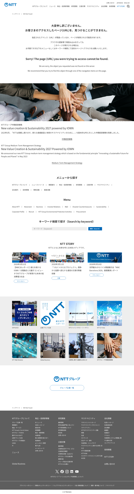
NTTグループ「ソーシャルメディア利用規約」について (67, 477)
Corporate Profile (18, 212)
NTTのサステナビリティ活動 (89, 430)
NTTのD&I (84, 453)
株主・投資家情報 (63, 7)
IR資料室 (37, 435)
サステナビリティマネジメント (90, 425)
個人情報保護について (82, 485)
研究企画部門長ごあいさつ (66, 425)
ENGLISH (127, 3)
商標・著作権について (97, 485)
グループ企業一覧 (67, 387)
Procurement (81, 212)
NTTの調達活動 (85, 451)
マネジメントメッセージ (88, 422)
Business (39, 207)
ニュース (52, 7)
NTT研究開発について (64, 428)
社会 (82, 435)
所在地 (60, 433)
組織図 (106, 430)
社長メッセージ (39, 425)
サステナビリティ (93, 7)
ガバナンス (84, 438)
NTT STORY (121, 7)
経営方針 (37, 428)
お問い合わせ (110, 3)
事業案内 (52, 185)
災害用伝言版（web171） (66, 454)
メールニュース (39, 448)
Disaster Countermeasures (82, 207)
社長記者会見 (108, 425)
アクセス (107, 435)
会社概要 (107, 428)
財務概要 (37, 430)
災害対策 (82, 7)
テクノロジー (21, 281)
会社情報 (104, 7)
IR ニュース (38, 422)
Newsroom (28, 207)
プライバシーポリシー (26, 485)
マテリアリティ (86, 428)
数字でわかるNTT (17, 435)
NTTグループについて (40, 7)
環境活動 (36, 190)
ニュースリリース (38, 185)
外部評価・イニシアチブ (88, 443)
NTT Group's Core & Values (20, 430)
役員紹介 (107, 433)
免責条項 (37, 440)
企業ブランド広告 (17, 438)
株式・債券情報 (39, 433)
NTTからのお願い (63, 464)
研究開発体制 (62, 430)
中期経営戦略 (67, 139)
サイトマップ (110, 485)
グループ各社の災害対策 (65, 462)
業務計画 (60, 459)
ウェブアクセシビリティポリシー (63, 485)
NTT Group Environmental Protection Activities (55, 212)
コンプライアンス (109, 443)
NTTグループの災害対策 (65, 456)
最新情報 (60, 422)
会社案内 (15, 190)
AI (12, 445)
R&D (66, 207)
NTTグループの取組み (18, 440)
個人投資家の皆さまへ (41, 438)
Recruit (31, 212)
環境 (82, 433)
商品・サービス (16, 428)
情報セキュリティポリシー (43, 485)
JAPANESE (120, 3)
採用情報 (112, 7)
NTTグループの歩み (18, 433)
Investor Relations (53, 207)
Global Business (18, 463)
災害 (58, 278)
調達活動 (47, 190)
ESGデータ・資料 (86, 440)
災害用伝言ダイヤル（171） (66, 449)
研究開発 (74, 7)
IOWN (14, 443)
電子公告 (37, 446)
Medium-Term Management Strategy (67, 162)
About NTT (16, 207)
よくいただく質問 (40, 443)
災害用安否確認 (62, 451)
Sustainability (101, 207)
